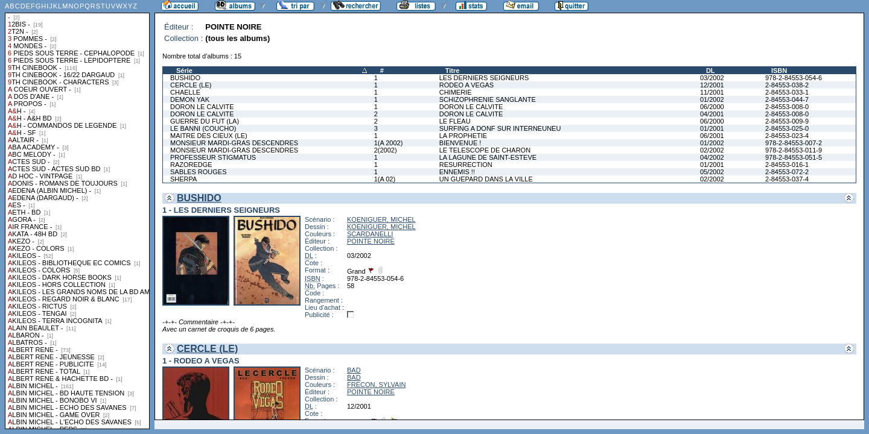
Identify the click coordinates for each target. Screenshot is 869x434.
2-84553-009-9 (787, 121)
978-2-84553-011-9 (793, 150)
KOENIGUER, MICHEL (381, 219)
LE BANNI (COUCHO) (203, 128)
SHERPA (183, 179)
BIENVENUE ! (460, 142)
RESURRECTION (465, 164)
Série (184, 70)
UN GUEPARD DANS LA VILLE (486, 179)
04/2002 (712, 157)
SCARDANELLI (370, 233)
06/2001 (712, 135)
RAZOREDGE (191, 164)
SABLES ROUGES (198, 171)
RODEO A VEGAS (466, 85)
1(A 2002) (388, 142)
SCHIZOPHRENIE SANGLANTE (487, 99)
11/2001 (712, 92)
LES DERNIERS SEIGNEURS (484, 77)
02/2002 (712, 150)
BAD (354, 370)
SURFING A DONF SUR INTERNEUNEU (500, 128)
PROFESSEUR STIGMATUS (213, 157)
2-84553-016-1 (787, 164)
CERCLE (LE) (190, 85)
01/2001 (712, 128)
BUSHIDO (185, 77)
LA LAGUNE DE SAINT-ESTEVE (487, 157)
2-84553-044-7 (787, 99)
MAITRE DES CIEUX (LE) (208, 135)
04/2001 (712, 114)
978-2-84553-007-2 (793, 142)
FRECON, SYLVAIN (376, 384)
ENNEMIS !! (457, 171)
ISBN (779, 70)
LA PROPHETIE (463, 135)
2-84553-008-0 (787, 106)
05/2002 (712, 171)
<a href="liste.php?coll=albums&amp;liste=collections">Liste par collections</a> (77, 214)
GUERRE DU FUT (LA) (204, 121)
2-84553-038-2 (787, 85)
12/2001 (712, 85)
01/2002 (712, 99)
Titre (452, 70)
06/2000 (712, 106)
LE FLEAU (455, 121)
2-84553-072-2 (787, 171)
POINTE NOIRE (371, 241)
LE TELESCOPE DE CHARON (484, 150)
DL (710, 70)
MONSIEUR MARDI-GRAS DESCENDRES (234, 142)
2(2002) (385, 150)
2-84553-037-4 (787, 179)
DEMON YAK (189, 99)
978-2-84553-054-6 (793, 77)
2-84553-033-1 (787, 92)
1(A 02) (384, 179)
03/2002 (712, 77)
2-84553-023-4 (787, 135)
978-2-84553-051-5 (793, 157)
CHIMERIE (455, 92)
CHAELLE (185, 92)
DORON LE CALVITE (202, 106)
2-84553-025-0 (787, 128)
